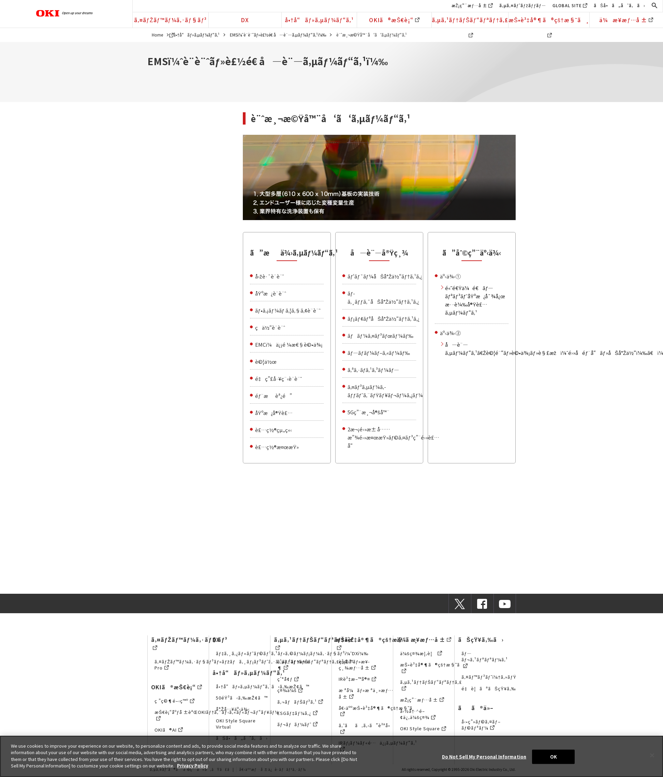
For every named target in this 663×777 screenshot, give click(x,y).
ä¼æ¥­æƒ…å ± (626, 20)
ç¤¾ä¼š (290, 690)
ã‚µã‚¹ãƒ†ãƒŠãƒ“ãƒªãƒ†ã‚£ (470, 22)
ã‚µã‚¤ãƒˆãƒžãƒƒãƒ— (522, 5)
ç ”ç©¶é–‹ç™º (174, 700)
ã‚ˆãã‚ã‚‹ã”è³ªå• (366, 728)
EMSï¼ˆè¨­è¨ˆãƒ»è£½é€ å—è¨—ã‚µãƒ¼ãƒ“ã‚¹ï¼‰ (278, 35)
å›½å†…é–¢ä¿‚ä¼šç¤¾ (418, 714)
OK (553, 756)
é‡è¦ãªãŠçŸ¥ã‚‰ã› (492, 688)
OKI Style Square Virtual (236, 723)
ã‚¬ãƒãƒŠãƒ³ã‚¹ (300, 702)
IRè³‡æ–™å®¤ (357, 679)
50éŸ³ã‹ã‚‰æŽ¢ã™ (242, 697)
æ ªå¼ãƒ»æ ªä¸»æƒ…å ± (366, 693)
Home (157, 35)
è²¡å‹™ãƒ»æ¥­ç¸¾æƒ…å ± (357, 664)
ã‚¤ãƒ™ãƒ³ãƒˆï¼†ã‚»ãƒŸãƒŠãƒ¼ (498, 677)
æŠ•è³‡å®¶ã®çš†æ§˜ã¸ (549, 22)
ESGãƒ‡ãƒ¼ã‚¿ (297, 713)
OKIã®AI (168, 729)
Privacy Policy (192, 765)
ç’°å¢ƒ (288, 679)
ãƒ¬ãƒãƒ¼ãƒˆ (297, 724)
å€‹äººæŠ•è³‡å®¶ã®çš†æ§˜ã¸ (379, 711)
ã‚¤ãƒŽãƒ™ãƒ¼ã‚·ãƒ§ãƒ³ (170, 22)
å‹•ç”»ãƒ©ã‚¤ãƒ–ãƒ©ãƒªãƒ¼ (480, 724)
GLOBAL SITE (567, 5)
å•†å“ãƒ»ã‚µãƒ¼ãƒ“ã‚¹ (319, 20)
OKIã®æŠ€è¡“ (394, 20)
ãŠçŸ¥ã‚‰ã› (481, 639)
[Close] (652, 755)
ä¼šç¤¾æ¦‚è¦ (421, 653)
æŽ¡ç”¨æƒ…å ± (469, 5)
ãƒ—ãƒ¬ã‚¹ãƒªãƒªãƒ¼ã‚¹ (484, 659)
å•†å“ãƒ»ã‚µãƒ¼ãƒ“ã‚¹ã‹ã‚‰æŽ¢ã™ (262, 686)
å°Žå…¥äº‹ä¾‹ (233, 709)
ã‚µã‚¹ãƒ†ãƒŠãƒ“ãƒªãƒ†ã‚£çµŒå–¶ (315, 664)
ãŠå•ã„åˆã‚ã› (619, 5)
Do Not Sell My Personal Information (484, 756)
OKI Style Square (423, 728)
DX (245, 20)
